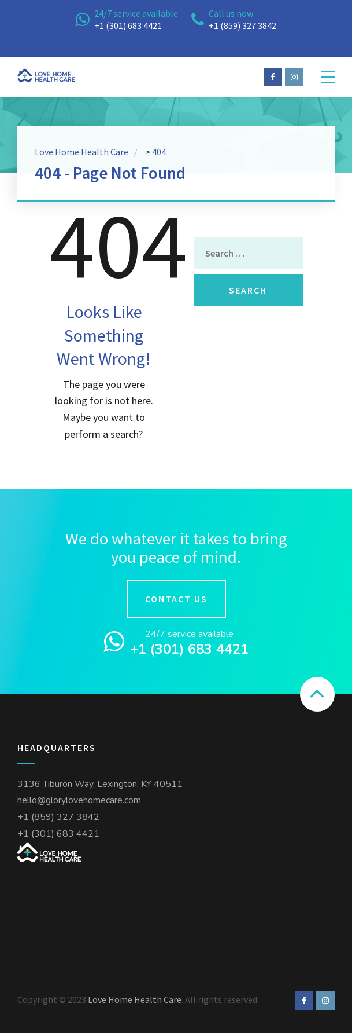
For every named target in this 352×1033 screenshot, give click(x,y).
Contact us (176, 599)
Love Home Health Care (134, 999)
